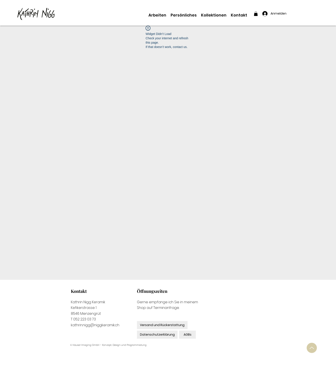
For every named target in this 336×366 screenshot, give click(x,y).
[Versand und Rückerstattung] (162, 325)
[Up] (312, 348)
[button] (256, 13)
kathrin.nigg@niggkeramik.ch (95, 325)
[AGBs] (187, 335)
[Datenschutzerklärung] (157, 335)
